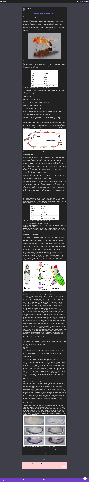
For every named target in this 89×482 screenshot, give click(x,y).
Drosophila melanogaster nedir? (44, 13)
